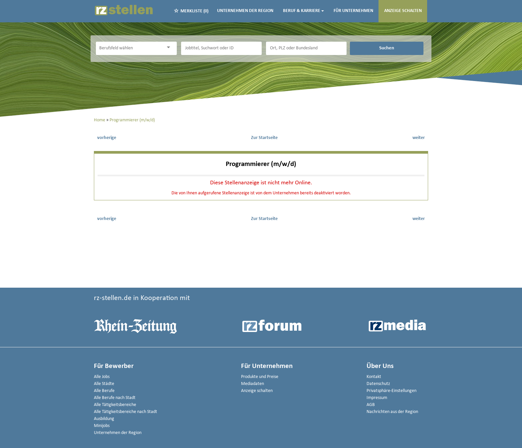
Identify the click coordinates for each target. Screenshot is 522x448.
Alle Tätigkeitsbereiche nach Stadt (125, 411)
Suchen (386, 48)
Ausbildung (104, 418)
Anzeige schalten (403, 10)
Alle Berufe (104, 390)
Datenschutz (378, 383)
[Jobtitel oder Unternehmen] (221, 48)
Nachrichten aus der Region (392, 411)
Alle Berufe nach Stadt (114, 397)
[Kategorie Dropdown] (170, 47)
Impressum (377, 397)
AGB (371, 404)
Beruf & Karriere (303, 10)
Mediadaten (252, 383)
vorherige (106, 137)
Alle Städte (104, 383)
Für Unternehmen (353, 10)
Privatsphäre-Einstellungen (391, 390)
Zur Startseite (264, 137)
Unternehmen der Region (245, 10)
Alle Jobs (102, 376)
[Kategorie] (129, 48)
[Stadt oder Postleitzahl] (306, 48)
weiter (418, 137)
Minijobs (102, 425)
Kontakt (374, 376)
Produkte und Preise (259, 376)
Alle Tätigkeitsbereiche (115, 404)
